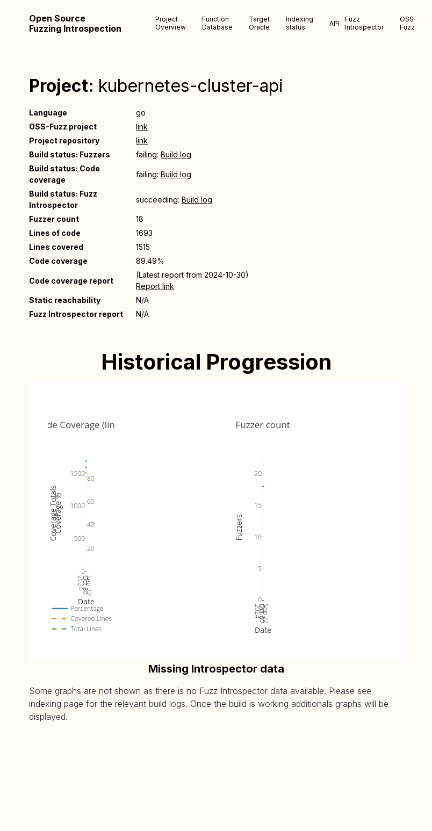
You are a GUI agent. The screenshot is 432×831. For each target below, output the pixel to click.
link (142, 126)
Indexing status (299, 23)
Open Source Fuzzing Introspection (75, 23)
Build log (176, 154)
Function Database (217, 23)
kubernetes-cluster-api (190, 85)
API (334, 23)
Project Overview (170, 23)
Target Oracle (259, 23)
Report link (155, 286)
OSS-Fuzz (408, 23)
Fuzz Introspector (364, 23)
